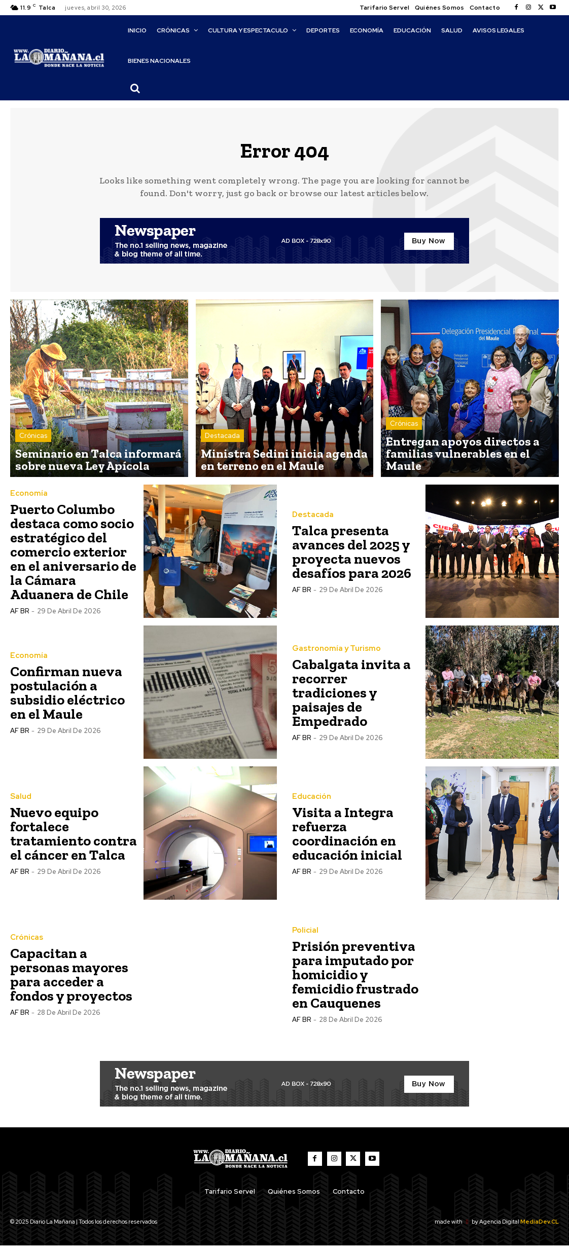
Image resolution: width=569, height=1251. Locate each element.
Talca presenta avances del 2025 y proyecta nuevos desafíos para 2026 (351, 557)
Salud (19, 802)
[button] (135, 88)
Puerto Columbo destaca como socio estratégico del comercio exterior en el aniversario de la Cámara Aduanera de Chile (73, 557)
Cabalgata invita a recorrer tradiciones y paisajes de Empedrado (351, 698)
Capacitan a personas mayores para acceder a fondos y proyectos (71, 980)
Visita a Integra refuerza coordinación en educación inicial (347, 839)
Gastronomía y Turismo (332, 654)
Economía (27, 499)
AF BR (19, 616)
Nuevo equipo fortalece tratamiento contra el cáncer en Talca (73, 839)
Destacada (222, 447)
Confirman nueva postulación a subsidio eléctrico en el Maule (67, 698)
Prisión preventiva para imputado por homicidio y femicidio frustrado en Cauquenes (355, 980)
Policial (303, 936)
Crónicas (33, 447)
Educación (310, 802)
